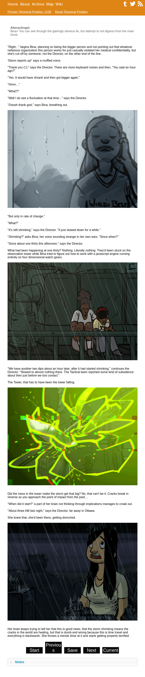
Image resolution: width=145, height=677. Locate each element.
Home (13, 4)
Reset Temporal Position (71, 11)
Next (91, 650)
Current (110, 650)
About (25, 4)
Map (50, 4)
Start (34, 650)
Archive (38, 4)
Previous (53, 647)
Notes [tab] (16, 662)
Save (72, 650)
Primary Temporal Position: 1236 (29, 11)
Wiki (59, 4)
